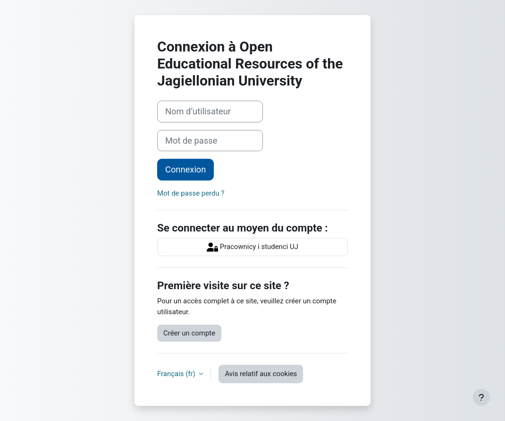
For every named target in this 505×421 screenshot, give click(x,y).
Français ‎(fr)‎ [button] (177, 373)
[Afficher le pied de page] (481, 397)
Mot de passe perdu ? (190, 193)
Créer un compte (189, 333)
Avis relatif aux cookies (261, 373)
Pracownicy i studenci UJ (252, 247)
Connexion (185, 169)
